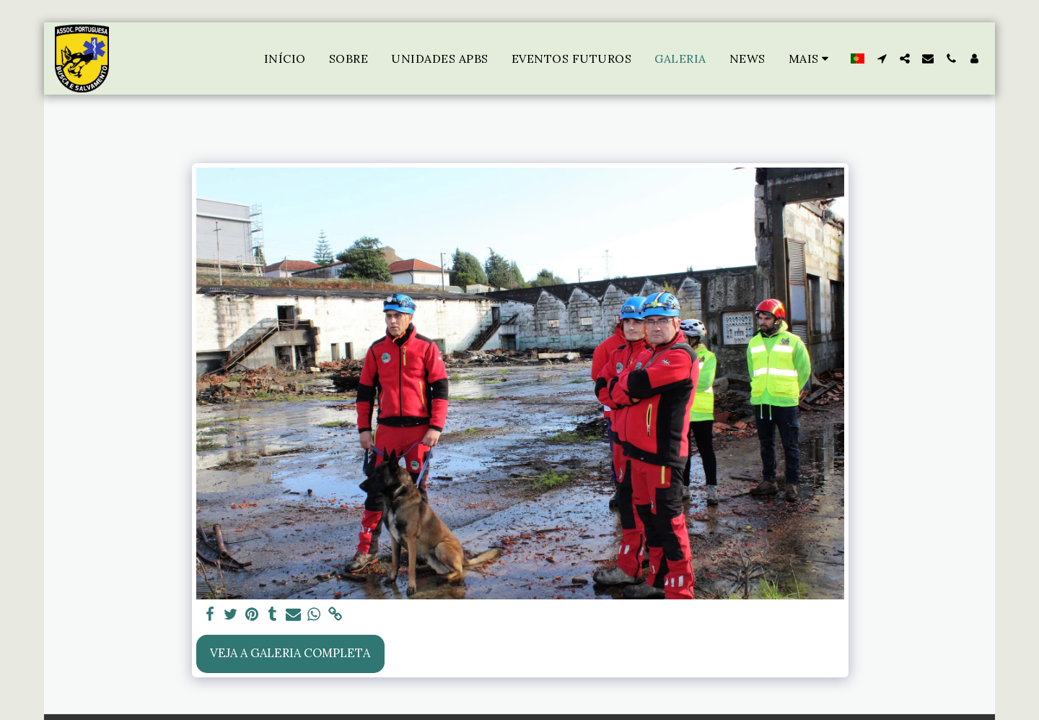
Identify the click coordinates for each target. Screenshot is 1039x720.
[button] (882, 58)
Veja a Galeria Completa (290, 653)
